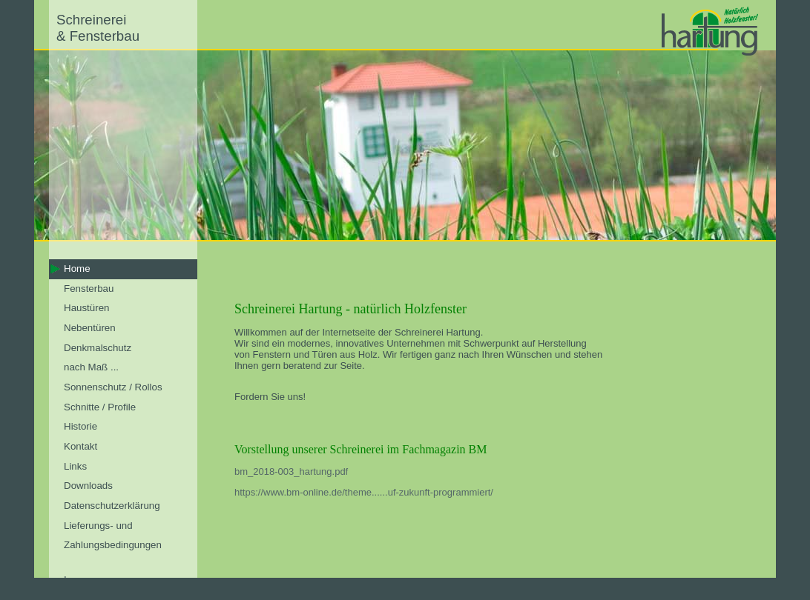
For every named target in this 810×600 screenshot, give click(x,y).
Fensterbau (88, 288)
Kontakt (80, 446)
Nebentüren (90, 327)
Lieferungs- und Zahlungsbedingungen (113, 535)
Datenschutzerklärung (112, 505)
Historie (80, 426)
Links (75, 466)
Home (77, 268)
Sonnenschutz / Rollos (113, 387)
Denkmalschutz (97, 347)
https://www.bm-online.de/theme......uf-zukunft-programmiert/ (363, 492)
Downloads (88, 485)
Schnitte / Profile (100, 407)
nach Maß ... (91, 367)
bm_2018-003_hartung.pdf (291, 471)
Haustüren (87, 307)
